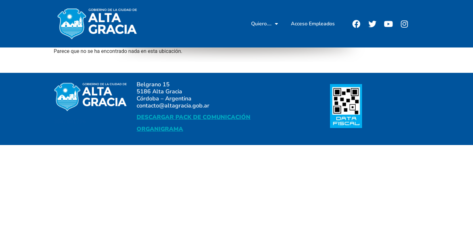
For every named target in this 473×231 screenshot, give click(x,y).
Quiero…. (264, 24)
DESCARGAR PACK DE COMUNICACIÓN (193, 117)
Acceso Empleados (313, 23)
